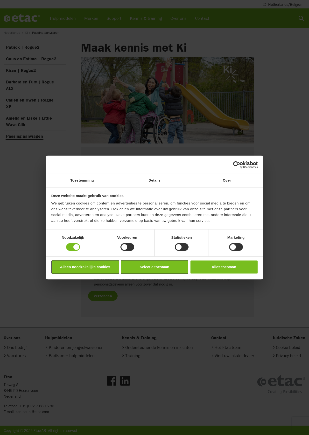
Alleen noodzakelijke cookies (85, 267)
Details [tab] (154, 180)
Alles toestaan (224, 267)
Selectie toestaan (154, 267)
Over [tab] (227, 180)
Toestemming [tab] (82, 180)
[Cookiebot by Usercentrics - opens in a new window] (237, 164)
